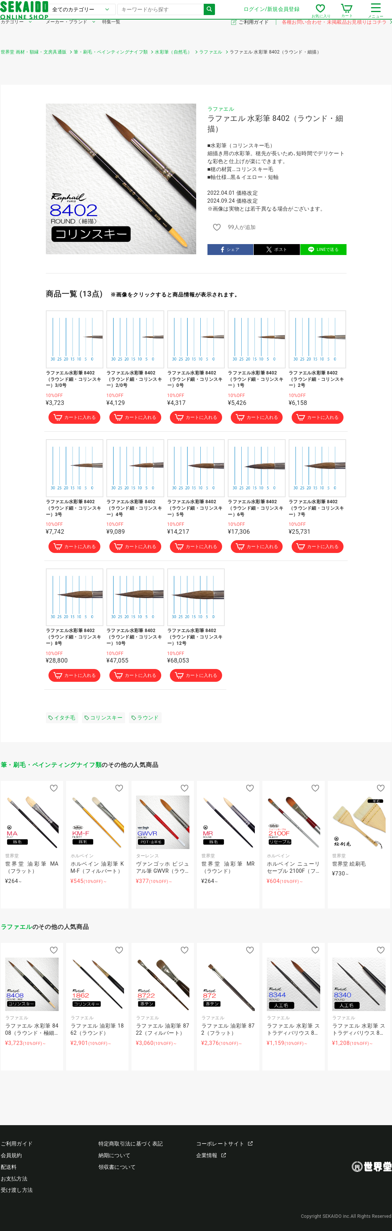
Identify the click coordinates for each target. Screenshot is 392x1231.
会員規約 (11, 1155)
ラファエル (221, 109)
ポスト (277, 249)
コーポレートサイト (224, 1144)
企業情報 (211, 1155)
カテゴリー (12, 33)
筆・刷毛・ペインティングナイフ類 (51, 767)
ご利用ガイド (254, 33)
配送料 (9, 1167)
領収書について (117, 1167)
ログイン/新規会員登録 (271, 15)
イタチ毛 (62, 720)
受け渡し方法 (17, 1190)
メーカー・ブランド (67, 33)
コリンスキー (104, 720)
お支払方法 (14, 1179)
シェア (230, 249)
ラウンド (145, 720)
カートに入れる (74, 418)
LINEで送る (323, 249)
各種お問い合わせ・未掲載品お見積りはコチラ (337, 33)
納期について (114, 1155)
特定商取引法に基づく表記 (130, 1144)
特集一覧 (111, 33)
